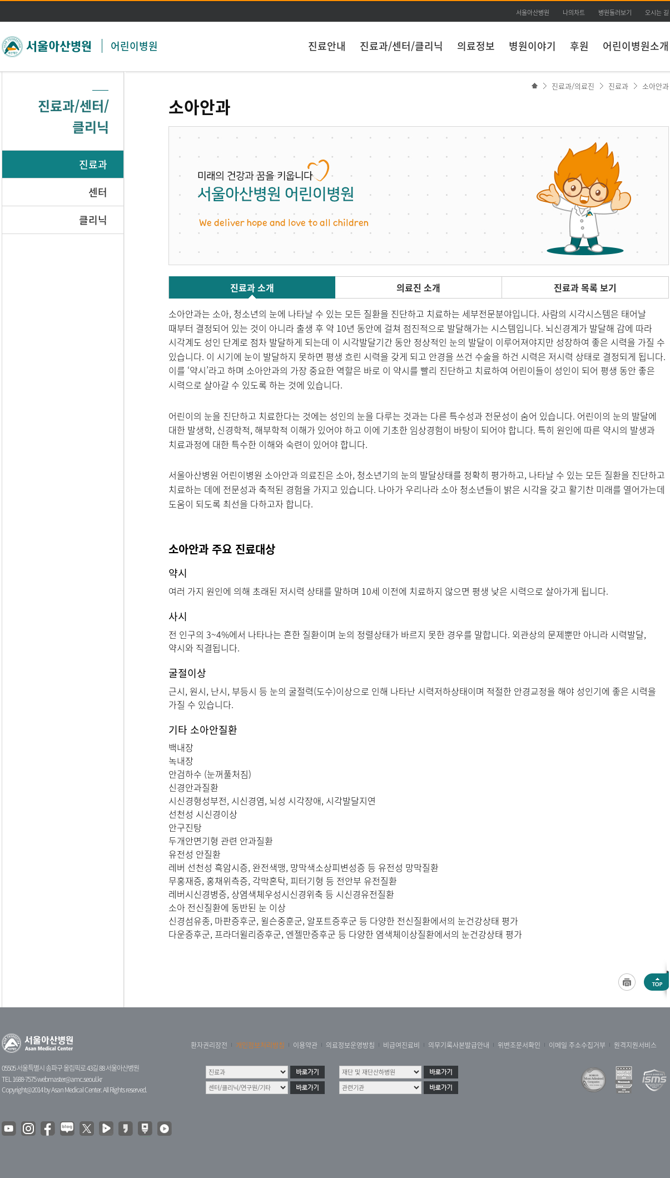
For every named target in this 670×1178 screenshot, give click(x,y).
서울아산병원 (532, 12)
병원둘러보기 (615, 12)
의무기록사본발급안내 (458, 1045)
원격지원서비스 (635, 1045)
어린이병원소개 (636, 45)
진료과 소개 (252, 287)
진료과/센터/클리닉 (401, 45)
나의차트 (574, 12)
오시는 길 (657, 12)
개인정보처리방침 (260, 1045)
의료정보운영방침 (350, 1045)
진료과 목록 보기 (585, 287)
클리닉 (93, 219)
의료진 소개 (418, 287)
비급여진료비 (401, 1045)
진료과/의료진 (573, 86)
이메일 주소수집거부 (577, 1045)
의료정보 (476, 45)
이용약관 (305, 1045)
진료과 (93, 164)
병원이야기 (532, 45)
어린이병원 (134, 45)
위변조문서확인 (519, 1045)
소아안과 (655, 86)
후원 (579, 45)
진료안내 (327, 45)
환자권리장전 (209, 1045)
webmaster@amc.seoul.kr (69, 1079)
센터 (97, 192)
